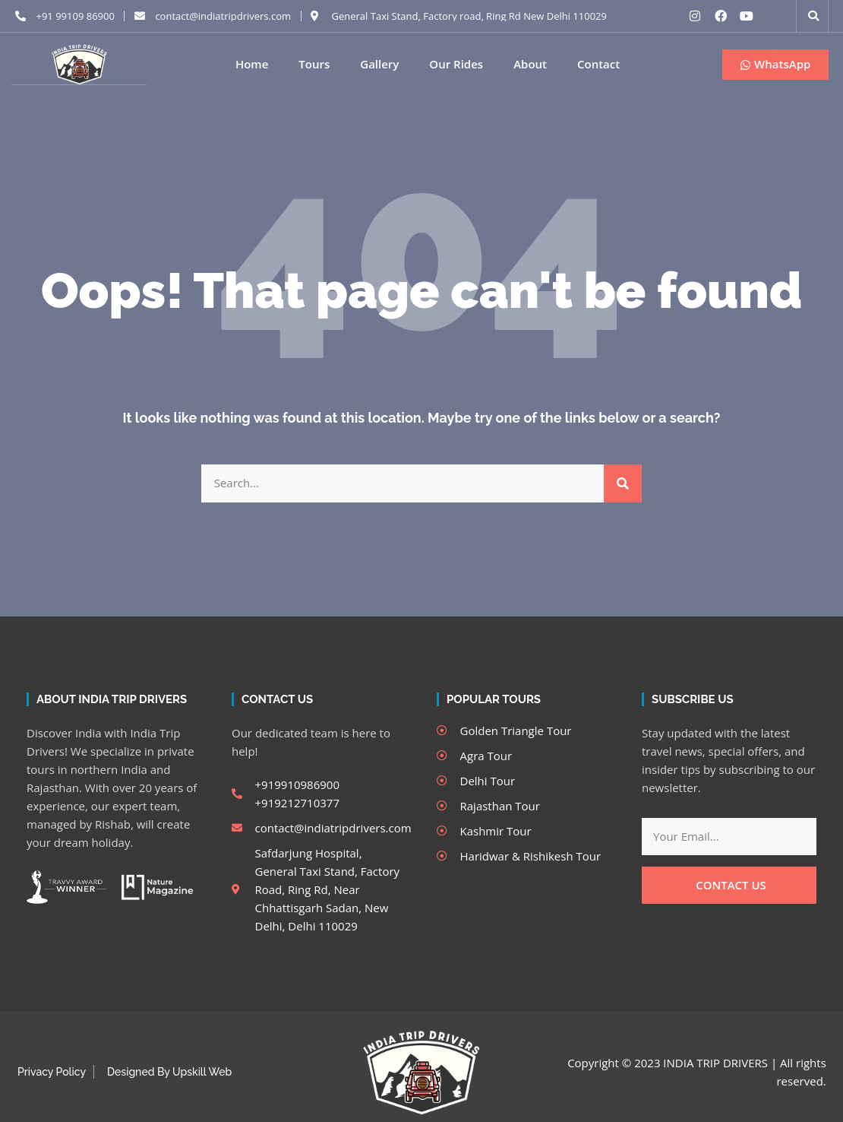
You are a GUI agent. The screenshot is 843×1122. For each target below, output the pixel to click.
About (530, 64)
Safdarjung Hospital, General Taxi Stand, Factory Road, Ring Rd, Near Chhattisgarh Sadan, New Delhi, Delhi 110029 (327, 889)
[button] (813, 16)
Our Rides (456, 64)
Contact (598, 64)
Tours (314, 64)
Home (251, 64)
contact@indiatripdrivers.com (223, 16)
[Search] (623, 483)
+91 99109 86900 (75, 16)
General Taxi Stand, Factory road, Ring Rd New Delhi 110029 (469, 16)
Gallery (379, 64)
